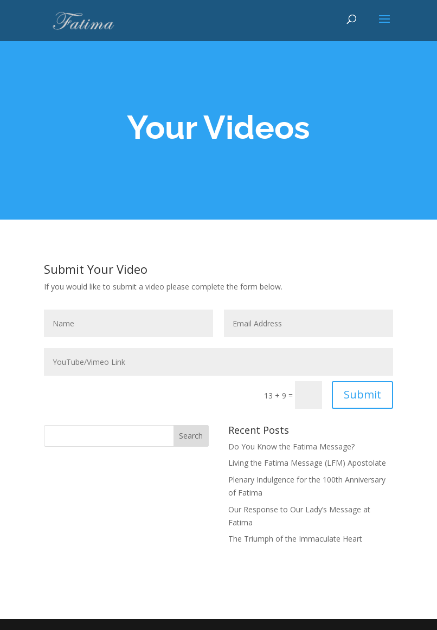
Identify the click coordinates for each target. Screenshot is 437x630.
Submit (362, 394)
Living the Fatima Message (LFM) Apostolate (307, 463)
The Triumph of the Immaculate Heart (295, 538)
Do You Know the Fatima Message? (291, 446)
